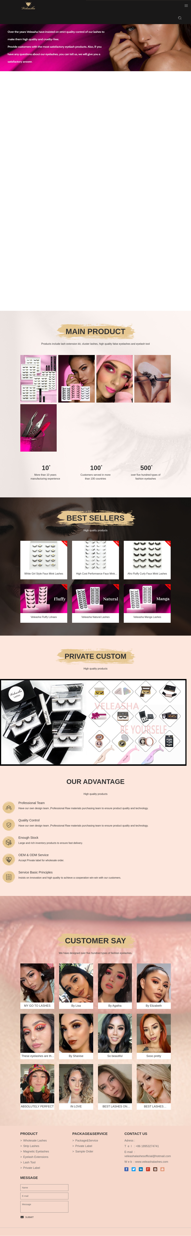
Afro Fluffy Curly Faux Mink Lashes (147, 573)
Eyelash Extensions (35, 1157)
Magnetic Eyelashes (36, 1151)
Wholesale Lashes (35, 1140)
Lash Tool (29, 1162)
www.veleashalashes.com (151, 1162)
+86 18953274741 (147, 1146)
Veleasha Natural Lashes (95, 617)
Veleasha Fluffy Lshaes (44, 617)
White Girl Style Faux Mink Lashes (43, 573)
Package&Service (86, 1140)
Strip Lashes (31, 1146)
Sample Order (84, 1151)
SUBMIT (29, 1217)
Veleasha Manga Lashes (147, 617)
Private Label (31, 1168)
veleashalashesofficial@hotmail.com (147, 1156)
